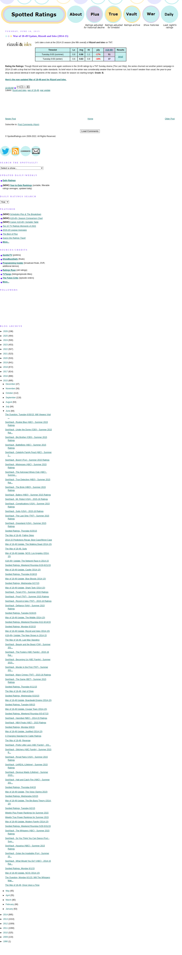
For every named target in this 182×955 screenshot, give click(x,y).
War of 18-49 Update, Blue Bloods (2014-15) (25, 579)
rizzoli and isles (19, 90)
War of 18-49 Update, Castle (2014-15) (23, 570)
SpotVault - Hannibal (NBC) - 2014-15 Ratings (26, 718)
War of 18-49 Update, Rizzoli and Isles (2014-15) (40, 36)
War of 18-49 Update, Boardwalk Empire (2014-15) (28, 700)
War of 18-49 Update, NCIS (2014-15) (22, 873)
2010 (5, 932)
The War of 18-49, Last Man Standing (22, 640)
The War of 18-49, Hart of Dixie (19, 691)
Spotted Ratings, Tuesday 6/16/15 (20, 613)
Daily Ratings (9, 180)
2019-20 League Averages (15, 230)
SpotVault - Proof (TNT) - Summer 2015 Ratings (27, 596)
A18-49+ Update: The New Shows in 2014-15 (26, 635)
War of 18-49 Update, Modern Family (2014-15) (27, 821)
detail (120, 56)
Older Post (170, 119)
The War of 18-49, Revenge (18, 740)
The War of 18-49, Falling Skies (19, 535)
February (10, 904)
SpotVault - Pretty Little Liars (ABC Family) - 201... (28, 745)
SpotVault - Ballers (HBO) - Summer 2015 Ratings (28, 495)
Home (90, 119)
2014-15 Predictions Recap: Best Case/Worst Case (28, 540)
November (11, 388)
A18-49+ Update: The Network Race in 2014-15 (27, 561)
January (10, 909)
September (11, 397)
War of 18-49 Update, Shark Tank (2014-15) (25, 588)
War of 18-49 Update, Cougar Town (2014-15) (26, 709)
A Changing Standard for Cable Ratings (23, 736)
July (8, 406)
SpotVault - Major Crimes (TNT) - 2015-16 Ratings (28, 675)
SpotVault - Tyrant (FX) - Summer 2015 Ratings (26, 592)
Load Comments (89, 131)
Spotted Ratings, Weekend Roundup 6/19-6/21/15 (28, 565)
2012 (5, 923)
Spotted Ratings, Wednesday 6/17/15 (22, 583)
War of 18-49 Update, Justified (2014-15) (23, 731)
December (11, 384)
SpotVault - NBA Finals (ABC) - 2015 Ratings (25, 722)
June (8, 411)
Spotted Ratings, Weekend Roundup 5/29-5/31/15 (28, 826)
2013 (5, 919)
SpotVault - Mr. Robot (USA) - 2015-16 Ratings (26, 499)
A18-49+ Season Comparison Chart (26, 218)
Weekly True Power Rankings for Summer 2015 (27, 817)
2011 (5, 928)
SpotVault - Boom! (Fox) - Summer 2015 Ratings (27, 460)
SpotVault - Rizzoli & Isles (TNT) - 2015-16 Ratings (28, 601)
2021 (5, 353)
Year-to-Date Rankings (21, 185)
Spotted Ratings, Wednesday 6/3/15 (21, 796)
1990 (5, 941)
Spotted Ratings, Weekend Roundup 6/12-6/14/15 (28, 622)
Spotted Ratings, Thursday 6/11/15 (21, 687)
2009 (5, 937)
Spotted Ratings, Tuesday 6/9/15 (20, 704)
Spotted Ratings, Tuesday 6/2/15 (20, 808)
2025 (5, 336)
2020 (5, 358)
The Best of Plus (10, 234)
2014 (5, 914)
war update (45, 90)
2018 (5, 367)
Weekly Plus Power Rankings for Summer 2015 (27, 813)
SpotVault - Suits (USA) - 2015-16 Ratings (24, 511)
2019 (5, 362)
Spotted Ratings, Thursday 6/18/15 (21, 574)
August (9, 402)
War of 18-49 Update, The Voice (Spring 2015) (26, 792)
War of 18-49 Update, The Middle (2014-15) (25, 617)
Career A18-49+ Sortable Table (24, 222)
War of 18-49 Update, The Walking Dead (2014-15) (28, 544)
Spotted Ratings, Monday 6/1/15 (20, 868)
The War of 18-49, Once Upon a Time (22, 885)
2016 (5, 376)
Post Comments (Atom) (28, 124)
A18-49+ (109, 50)
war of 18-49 (33, 90)
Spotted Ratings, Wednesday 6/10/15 (22, 696)
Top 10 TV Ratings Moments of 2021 (19, 226)
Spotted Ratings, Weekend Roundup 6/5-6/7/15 (27, 713)
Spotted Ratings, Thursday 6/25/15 (21, 531)
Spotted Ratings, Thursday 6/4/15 (20, 787)
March (9, 900)
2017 (5, 371)
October (10, 393)
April (8, 895)
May (8, 891)
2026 (5, 331)
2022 (5, 349)
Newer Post (10, 119)
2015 (5, 380)
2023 (5, 344)
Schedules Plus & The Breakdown (25, 214)
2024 (5, 340)
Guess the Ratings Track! (14, 238)
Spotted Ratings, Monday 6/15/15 (20, 626)
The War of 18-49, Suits (16, 549)
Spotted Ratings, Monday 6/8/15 (20, 727)
